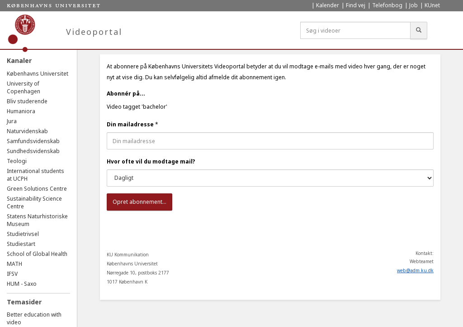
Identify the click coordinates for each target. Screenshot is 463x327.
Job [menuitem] (413, 5)
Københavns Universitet (37, 73)
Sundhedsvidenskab (33, 151)
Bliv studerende (27, 101)
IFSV (12, 274)
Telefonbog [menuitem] (387, 5)
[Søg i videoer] (355, 30)
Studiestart (21, 244)
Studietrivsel (23, 234)
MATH (14, 264)
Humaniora (21, 111)
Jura (12, 121)
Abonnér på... (126, 93)
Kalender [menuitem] (327, 5)
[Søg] (418, 30)
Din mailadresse (130, 124)
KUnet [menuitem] (432, 5)
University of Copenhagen (23, 87)
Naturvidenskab (27, 131)
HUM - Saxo (22, 284)
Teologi (17, 161)
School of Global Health (37, 254)
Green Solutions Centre (37, 188)
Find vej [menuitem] (355, 5)
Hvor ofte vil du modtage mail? (151, 161)
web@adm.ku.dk (415, 270)
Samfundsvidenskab (33, 141)
